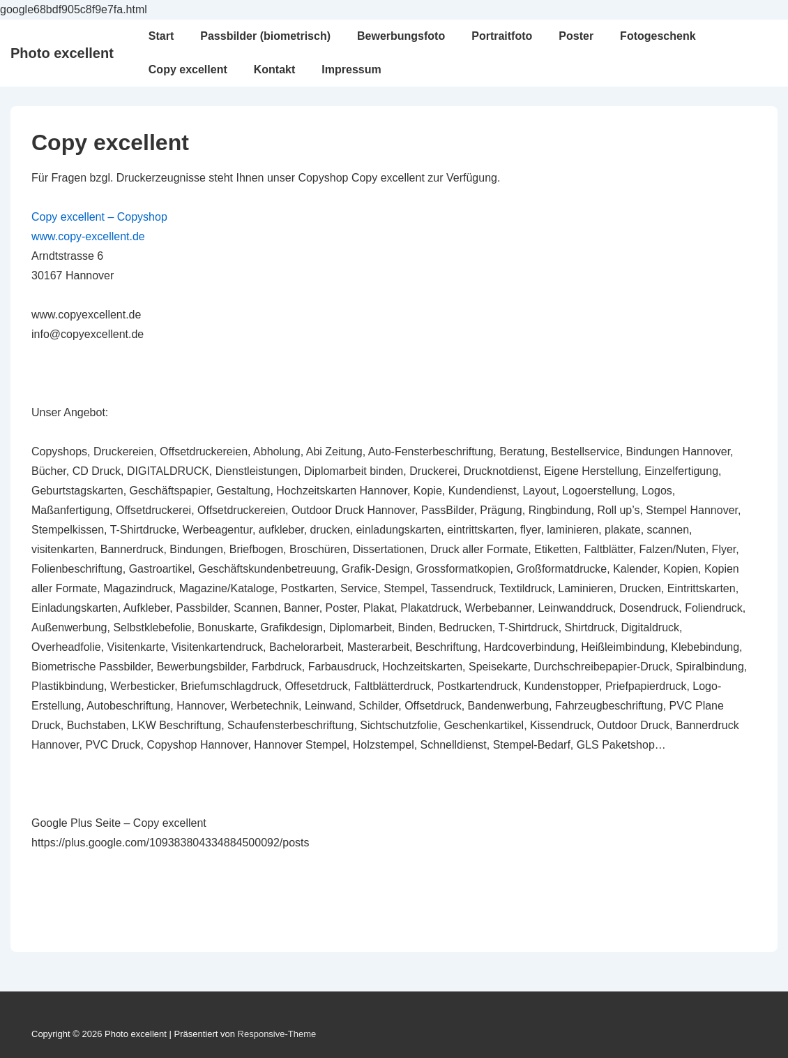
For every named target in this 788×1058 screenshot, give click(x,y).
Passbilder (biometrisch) (265, 36)
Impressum (351, 69)
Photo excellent (62, 53)
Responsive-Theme (277, 1034)
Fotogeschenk (657, 36)
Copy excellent (188, 69)
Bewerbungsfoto (401, 36)
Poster (576, 36)
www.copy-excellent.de (88, 236)
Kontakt (275, 69)
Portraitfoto (501, 36)
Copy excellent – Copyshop (99, 217)
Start (161, 36)
